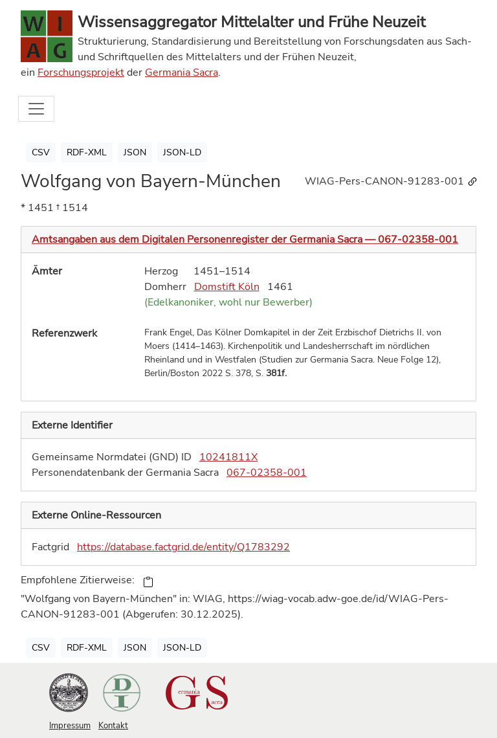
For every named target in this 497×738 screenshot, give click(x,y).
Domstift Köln (227, 287)
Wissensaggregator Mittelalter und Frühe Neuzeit (251, 22)
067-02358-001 (266, 472)
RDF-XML (87, 152)
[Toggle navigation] (36, 109)
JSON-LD (182, 152)
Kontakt (113, 726)
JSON (135, 152)
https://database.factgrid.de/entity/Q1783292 (183, 547)
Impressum (70, 726)
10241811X (228, 457)
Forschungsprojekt (81, 72)
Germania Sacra (181, 72)
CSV (41, 152)
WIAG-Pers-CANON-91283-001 (391, 181)
